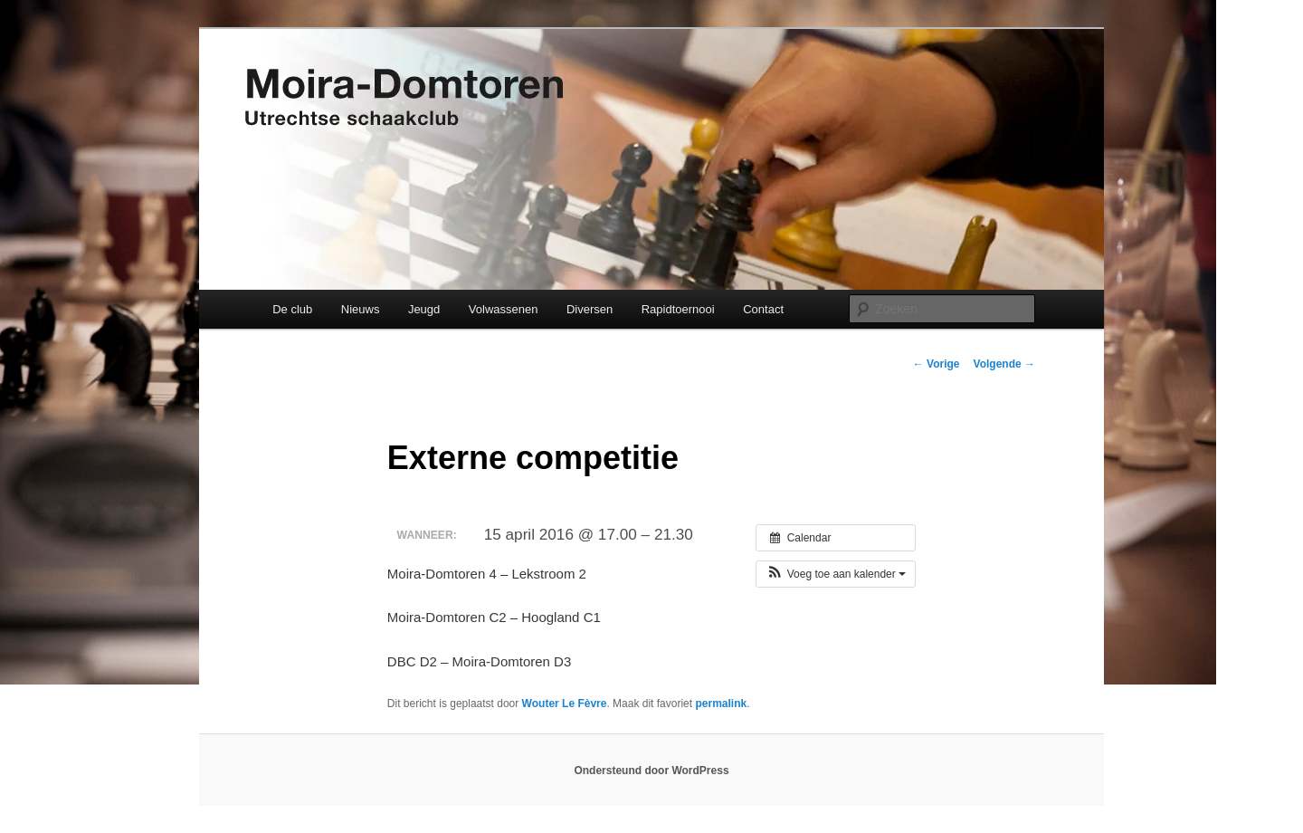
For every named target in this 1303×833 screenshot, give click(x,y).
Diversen (589, 309)
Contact (763, 309)
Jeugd (424, 309)
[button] (835, 574)
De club (292, 309)
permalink (721, 703)
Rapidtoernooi (678, 309)
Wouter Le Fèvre (564, 703)
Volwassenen (503, 309)
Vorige (936, 364)
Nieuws (360, 309)
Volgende (1004, 364)
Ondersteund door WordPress (651, 770)
